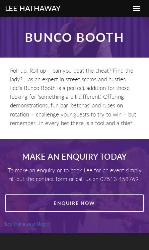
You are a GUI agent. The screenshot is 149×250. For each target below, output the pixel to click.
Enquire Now (74, 203)
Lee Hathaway (33, 8)
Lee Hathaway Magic (27, 224)
